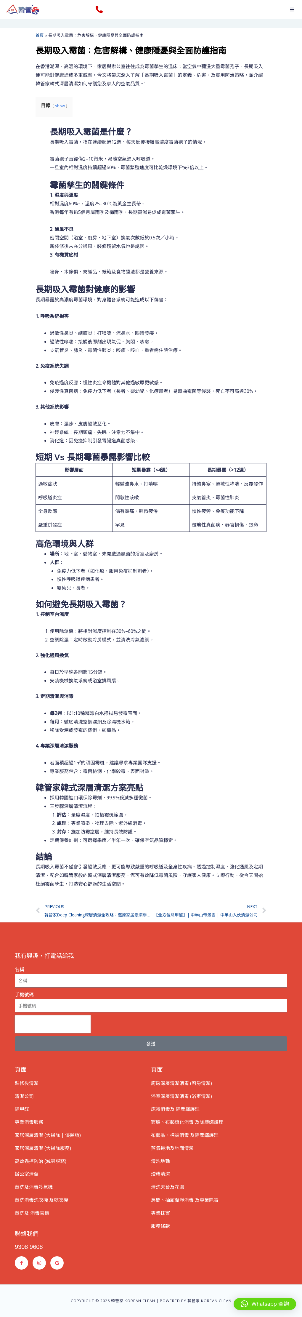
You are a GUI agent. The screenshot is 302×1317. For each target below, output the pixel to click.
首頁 (40, 35)
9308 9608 (29, 1247)
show (60, 105)
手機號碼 (24, 994)
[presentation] (53, 1024)
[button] (292, 9)
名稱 (19, 969)
